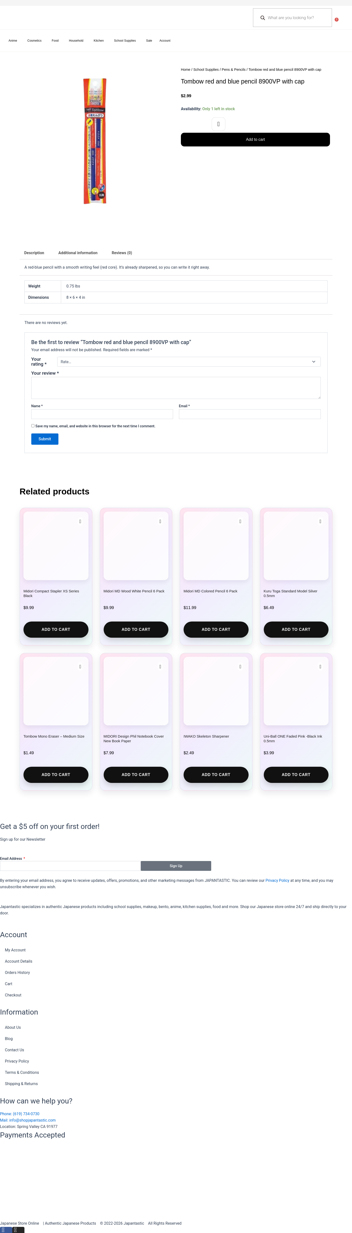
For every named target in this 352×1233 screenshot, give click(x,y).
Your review (45, 373)
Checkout (13, 995)
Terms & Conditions (22, 1072)
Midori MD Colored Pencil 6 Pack (210, 591)
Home (185, 70)
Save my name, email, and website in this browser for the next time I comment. (95, 426)
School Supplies (125, 40)
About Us (13, 1027)
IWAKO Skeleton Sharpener (206, 736)
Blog (9, 1039)
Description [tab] (34, 253)
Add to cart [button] (56, 629)
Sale (149, 40)
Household (76, 40)
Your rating (39, 362)
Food (55, 40)
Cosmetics (34, 40)
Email (184, 406)
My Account (15, 950)
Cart (8, 984)
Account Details (18, 961)
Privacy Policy (277, 880)
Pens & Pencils (234, 70)
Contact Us (14, 1050)
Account (165, 40)
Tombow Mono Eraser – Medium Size (53, 736)
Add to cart (255, 139)
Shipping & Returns (21, 1084)
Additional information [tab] (78, 253)
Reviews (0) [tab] (122, 253)
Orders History (17, 972)
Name (37, 406)
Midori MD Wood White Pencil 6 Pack (134, 591)
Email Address (11, 859)
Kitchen (99, 40)
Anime (13, 40)
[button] (218, 124)
